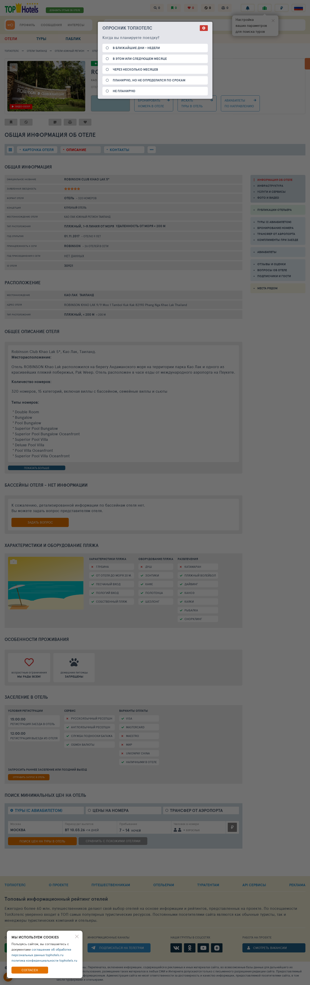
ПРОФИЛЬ (27, 25)
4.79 (125, 63)
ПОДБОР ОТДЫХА (169, 38)
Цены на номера (111, 810)
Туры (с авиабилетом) (38, 810)
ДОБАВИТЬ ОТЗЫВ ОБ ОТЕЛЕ (64, 10)
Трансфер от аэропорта (196, 810)
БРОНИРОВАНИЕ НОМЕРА (275, 227)
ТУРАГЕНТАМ (208, 885)
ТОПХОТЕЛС (12, 50)
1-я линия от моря (140, 87)
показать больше (36, 468)
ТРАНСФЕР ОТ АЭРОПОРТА (276, 233)
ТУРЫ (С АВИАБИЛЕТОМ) (274, 222)
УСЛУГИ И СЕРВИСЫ (271, 191)
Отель (95, 87)
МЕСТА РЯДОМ (267, 288)
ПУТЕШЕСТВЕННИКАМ (110, 885)
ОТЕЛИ (11, 38)
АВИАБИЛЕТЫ (267, 252)
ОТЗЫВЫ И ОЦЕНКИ (271, 264)
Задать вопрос (40, 522)
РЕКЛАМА (297, 885)
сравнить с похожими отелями (113, 841)
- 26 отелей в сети (95, 246)
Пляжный (113, 87)
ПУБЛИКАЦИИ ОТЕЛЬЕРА (274, 209)
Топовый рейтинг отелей (56, 899)
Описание (76, 149)
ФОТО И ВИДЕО (268, 197)
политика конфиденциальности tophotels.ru (44, 960)
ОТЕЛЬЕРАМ (163, 885)
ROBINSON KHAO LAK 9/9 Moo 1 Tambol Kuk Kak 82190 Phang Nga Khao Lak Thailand (125, 305)
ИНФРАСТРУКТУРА (270, 185)
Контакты (119, 149)
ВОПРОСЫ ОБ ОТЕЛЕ (272, 270)
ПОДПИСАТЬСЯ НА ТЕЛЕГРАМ (121, 948)
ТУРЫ (41, 38)
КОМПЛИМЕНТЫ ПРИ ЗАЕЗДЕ (277, 239)
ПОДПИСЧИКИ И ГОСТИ (274, 276)
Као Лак (101, 50)
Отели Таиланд (37, 50)
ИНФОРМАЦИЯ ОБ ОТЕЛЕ (274, 179)
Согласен (30, 970)
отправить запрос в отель (29, 777)
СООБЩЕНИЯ (51, 25)
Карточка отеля (38, 149)
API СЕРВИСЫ (254, 885)
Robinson (72, 246)
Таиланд (145, 80)
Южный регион (69, 50)
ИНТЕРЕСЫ (76, 25)
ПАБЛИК (73, 38)
